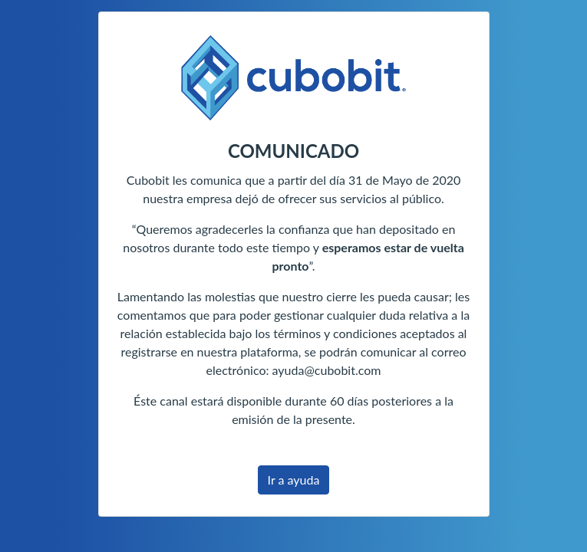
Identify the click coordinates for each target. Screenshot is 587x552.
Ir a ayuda (294, 479)
